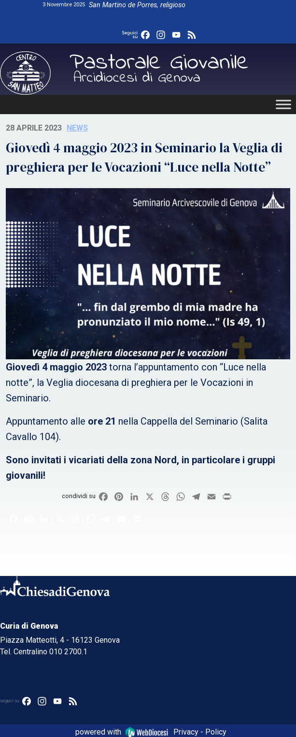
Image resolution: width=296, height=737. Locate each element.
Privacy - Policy (199, 732)
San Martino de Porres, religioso (137, 5)
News (77, 128)
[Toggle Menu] (283, 104)
